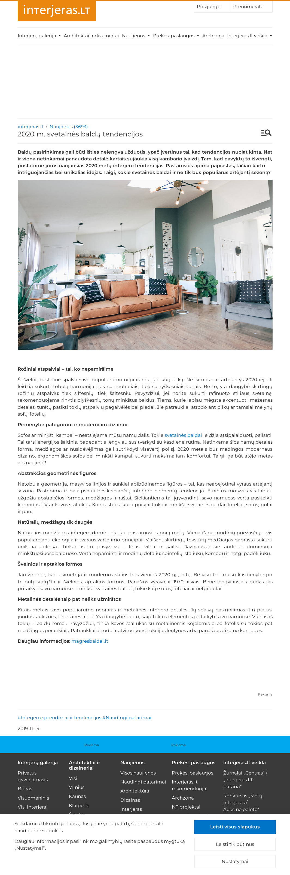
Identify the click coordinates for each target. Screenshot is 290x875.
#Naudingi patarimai (126, 717)
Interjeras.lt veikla (244, 762)
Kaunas (77, 796)
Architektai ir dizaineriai (91, 35)
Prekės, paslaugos (193, 762)
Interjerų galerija (38, 762)
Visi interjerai (33, 807)
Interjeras (131, 809)
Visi (73, 778)
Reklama (265, 694)
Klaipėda (79, 805)
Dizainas (130, 800)
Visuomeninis (33, 798)
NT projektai (186, 807)
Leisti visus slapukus (235, 827)
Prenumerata (251, 6)
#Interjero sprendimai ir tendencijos (59, 717)
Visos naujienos (138, 773)
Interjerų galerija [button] (37, 35)
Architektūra (134, 791)
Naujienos (132, 762)
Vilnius (76, 787)
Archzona (213, 35)
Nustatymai (235, 861)
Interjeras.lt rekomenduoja (189, 785)
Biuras (25, 788)
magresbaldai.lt (89, 641)
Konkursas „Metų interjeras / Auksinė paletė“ (242, 802)
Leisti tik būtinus (235, 844)
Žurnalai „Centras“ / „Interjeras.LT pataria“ (245, 779)
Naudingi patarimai (143, 782)
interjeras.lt (31, 126)
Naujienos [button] (134, 35)
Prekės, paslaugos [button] (174, 35)
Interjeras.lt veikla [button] (247, 35)
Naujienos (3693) (69, 126)
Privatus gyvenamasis (33, 776)
